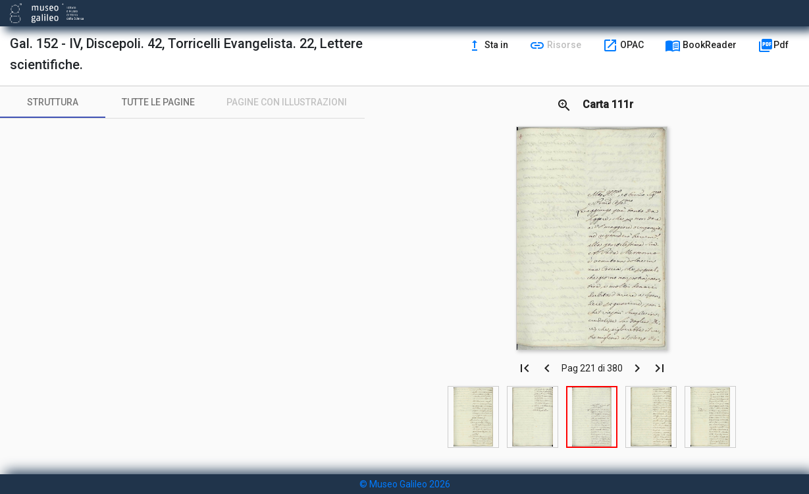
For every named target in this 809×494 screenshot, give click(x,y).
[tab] (52, 102)
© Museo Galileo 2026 (404, 484)
